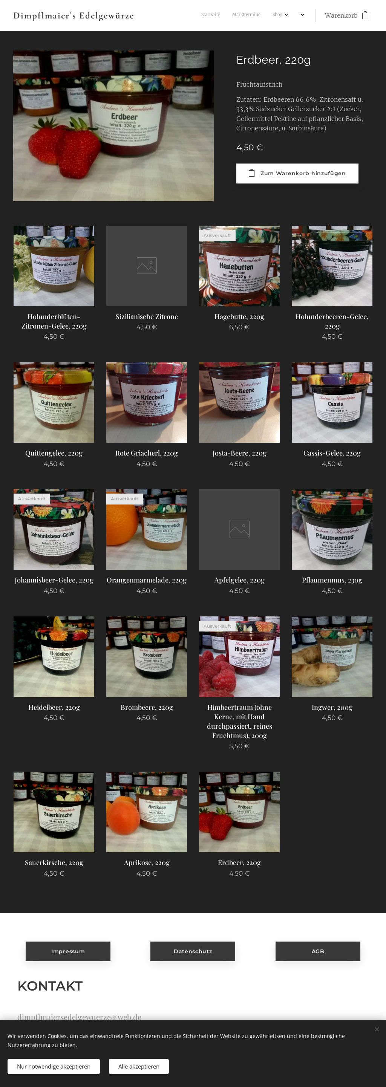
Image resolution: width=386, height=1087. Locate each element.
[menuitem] (216, 15)
